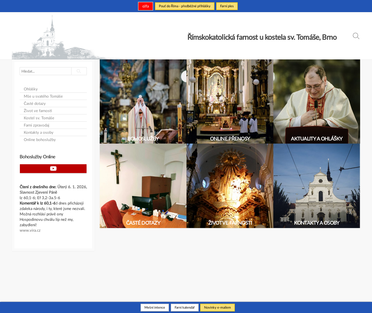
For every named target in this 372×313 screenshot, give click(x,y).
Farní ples (227, 6)
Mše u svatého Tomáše (43, 96)
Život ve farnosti (38, 111)
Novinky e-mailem (217, 307)
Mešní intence (154, 307)
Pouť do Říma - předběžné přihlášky (185, 6)
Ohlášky (31, 89)
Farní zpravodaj (36, 125)
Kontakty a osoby (38, 132)
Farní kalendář (185, 307)
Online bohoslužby (40, 140)
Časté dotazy (35, 103)
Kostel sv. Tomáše (39, 118)
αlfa (145, 6)
